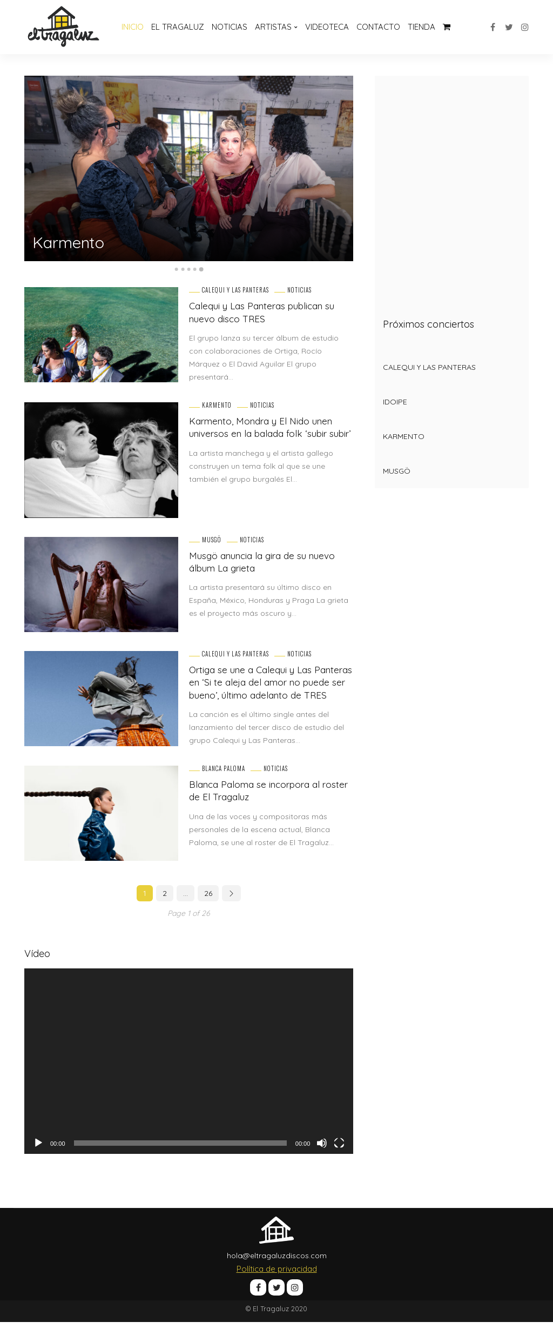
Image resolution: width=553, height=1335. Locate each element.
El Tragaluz (177, 27)
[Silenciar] (321, 1155)
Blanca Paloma (223, 781)
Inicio (133, 27)
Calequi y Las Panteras (235, 290)
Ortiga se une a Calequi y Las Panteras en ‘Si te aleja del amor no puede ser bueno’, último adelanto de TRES (269, 688)
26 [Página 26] (208, 906)
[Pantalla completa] (339, 1155)
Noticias (229, 27)
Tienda (421, 27)
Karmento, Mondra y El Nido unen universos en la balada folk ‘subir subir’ (265, 434)
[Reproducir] (38, 1155)
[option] (189, 168)
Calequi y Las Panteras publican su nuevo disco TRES (267, 312)
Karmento (73, 242)
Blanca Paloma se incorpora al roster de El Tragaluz (259, 803)
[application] (188, 1074)
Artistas (273, 27)
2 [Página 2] (165, 906)
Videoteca (327, 27)
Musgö (211, 540)
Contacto (378, 27)
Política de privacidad (277, 1281)
